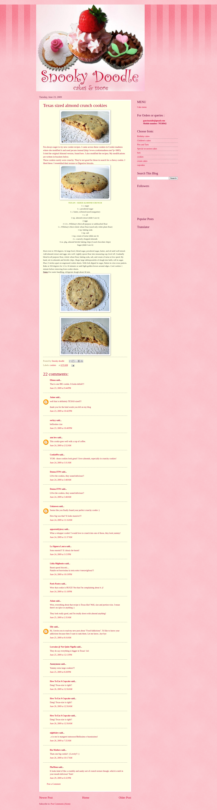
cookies (53, 365)
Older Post (125, 797)
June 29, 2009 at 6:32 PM (60, 778)
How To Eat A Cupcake (60, 681)
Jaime (52, 397)
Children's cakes (144, 140)
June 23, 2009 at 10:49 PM (61, 428)
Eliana (53, 380)
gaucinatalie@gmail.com (154, 121)
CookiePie (54, 455)
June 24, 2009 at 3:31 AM (60, 463)
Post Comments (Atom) (60, 804)
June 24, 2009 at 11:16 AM (61, 520)
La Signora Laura (58, 546)
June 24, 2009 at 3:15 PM (60, 554)
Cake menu (141, 107)
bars (139, 153)
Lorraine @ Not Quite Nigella (63, 647)
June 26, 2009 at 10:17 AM (61, 758)
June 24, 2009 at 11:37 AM (61, 537)
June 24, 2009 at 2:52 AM (60, 445)
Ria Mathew (55, 750)
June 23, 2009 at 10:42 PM (61, 411)
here (82, 153)
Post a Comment (54, 784)
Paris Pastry (55, 584)
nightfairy (54, 733)
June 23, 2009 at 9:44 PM (60, 388)
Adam (52, 601)
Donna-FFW (55, 472)
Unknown (54, 506)
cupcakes (141, 165)
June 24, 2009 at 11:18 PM (61, 591)
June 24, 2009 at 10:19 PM (61, 574)
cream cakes (142, 161)
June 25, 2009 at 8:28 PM (60, 672)
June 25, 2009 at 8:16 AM (60, 638)
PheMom (54, 767)
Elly (51, 627)
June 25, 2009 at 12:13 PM (61, 655)
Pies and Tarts (143, 145)
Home (85, 797)
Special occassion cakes (147, 149)
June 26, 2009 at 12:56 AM (61, 689)
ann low (53, 437)
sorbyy (53, 420)
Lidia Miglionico (57, 563)
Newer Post (46, 797)
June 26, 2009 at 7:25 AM (60, 741)
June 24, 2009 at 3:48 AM (60, 480)
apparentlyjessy (57, 529)
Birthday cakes (143, 136)
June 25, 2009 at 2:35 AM (60, 617)
